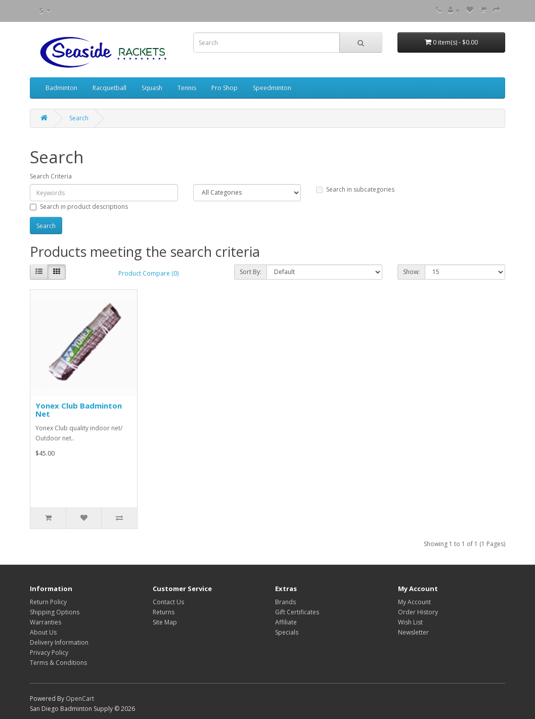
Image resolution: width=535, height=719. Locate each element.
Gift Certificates (297, 612)
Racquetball (109, 87)
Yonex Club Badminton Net (78, 409)
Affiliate (286, 622)
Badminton (61, 87)
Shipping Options (54, 612)
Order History (418, 612)
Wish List (410, 622)
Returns (163, 612)
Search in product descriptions (79, 206)
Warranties (45, 622)
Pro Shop (224, 87)
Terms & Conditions (58, 662)
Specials (286, 632)
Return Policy (48, 602)
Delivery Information (59, 642)
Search (78, 118)
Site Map (165, 622)
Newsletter (413, 632)
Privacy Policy (49, 652)
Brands (285, 602)
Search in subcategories (355, 189)
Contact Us (168, 602)
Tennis (186, 87)
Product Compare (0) (148, 273)
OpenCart (80, 698)
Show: (411, 271)
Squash (152, 87)
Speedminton (272, 87)
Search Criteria (51, 176)
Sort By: (250, 271)
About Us (43, 632)
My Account (414, 602)
